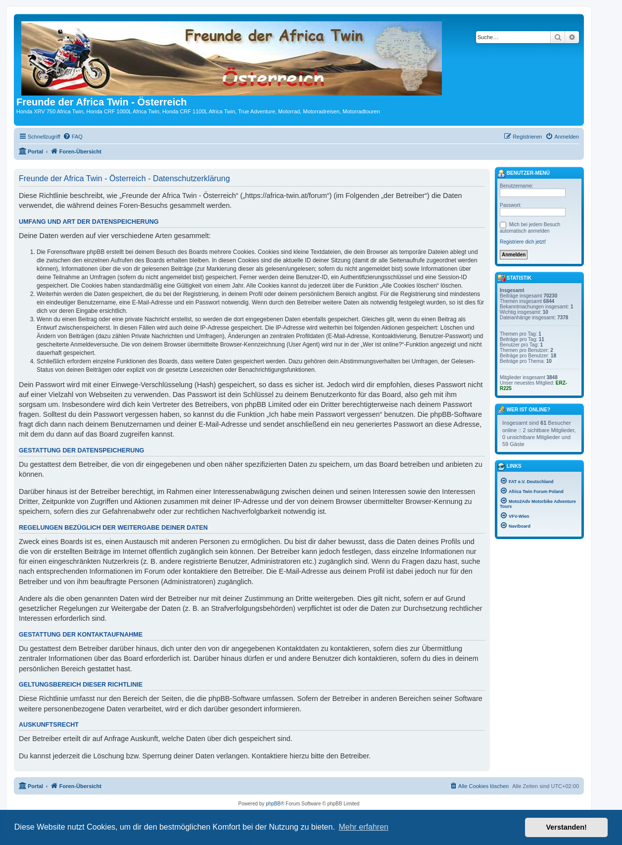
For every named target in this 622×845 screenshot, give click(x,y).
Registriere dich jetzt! (523, 242)
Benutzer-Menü (523, 174)
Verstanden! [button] (566, 827)
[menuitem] (73, 137)
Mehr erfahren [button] (363, 827)
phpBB (273, 803)
